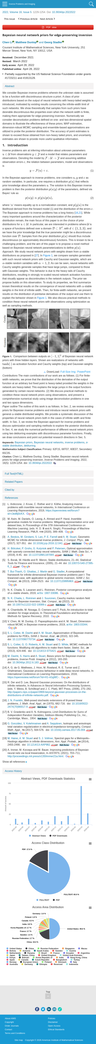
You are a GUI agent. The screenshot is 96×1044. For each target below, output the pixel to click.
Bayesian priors (23, 442)
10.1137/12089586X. (66, 581)
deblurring (29, 445)
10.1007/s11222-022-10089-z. (33, 604)
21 (80, 212)
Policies (51, 1018)
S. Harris (25, 656)
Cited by (9, 489)
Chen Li (7, 42)
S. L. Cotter (14, 633)
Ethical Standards (56, 1029)
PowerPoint (83, 371)
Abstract (9, 86)
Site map (19, 1040)
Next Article (47, 18)
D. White (63, 644)
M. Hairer (13, 738)
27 (36, 255)
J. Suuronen (49, 598)
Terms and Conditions (15, 1033)
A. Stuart (40, 656)
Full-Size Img (67, 371)
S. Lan (39, 536)
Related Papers (14, 481)
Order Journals (12, 1026)
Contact (8, 1029)
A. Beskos (13, 536)
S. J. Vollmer (46, 738)
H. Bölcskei (14, 548)
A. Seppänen (54, 723)
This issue (9, 18)
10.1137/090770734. (28, 639)
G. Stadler (59, 571)
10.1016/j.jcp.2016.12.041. (52, 543)
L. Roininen (29, 598)
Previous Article (28, 18)
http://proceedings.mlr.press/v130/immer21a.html (35, 756)
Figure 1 (48, 255)
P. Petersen (58, 548)
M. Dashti (27, 633)
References (11, 497)
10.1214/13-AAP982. (42, 744)
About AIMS (10, 1018)
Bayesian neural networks (48, 442)
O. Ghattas (30, 571)
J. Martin (42, 571)
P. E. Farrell (50, 536)
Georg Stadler (53, 42)
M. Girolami (27, 536)
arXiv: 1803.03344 (76, 624)
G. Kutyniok (40, 548)
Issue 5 (27, 12)
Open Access (54, 1026)
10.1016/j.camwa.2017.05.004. (72, 730)
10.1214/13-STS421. (48, 651)
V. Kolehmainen (32, 723)
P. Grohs (27, 548)
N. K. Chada (15, 598)
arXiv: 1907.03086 (47, 593)
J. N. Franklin (15, 700)
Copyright (9, 1022)
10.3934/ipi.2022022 (63, 12)
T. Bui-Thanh (15, 571)
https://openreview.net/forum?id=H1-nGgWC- (33, 677)
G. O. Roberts (30, 644)
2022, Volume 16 (12, 12)
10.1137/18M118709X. (45, 554)
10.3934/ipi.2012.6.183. (29, 662)
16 (76, 212)
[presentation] (6, 154)
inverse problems (75, 442)
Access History (13, 771)
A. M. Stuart (70, 536)
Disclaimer (53, 1022)
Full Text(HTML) (14, 473)
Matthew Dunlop (26, 42)
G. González (15, 723)
